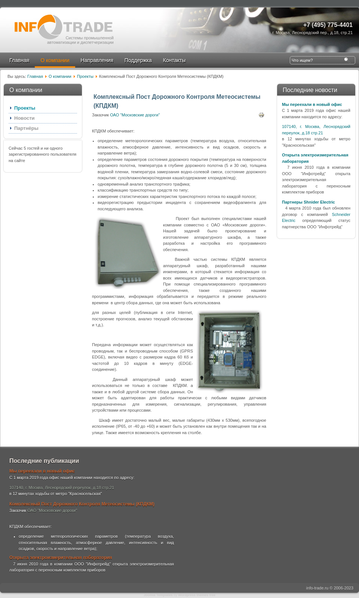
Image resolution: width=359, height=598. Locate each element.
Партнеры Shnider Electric (308, 202)
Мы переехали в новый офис (312, 104)
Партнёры (26, 128)
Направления (97, 60)
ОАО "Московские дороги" (135, 115)
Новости (24, 118)
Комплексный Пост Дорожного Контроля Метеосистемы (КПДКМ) (81, 504)
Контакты (174, 60)
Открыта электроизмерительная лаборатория (60, 557)
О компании (54, 60)
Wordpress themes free (196, 595)
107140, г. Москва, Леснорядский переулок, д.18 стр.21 (61, 487)
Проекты (85, 76)
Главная (19, 60)
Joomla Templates (158, 595)
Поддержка (138, 60)
